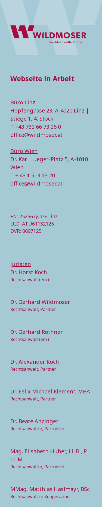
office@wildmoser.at (36, 134)
